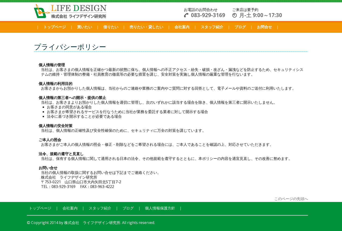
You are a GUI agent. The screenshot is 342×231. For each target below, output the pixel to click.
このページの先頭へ (291, 198)
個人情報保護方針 (160, 208)
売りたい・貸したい (146, 26)
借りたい (110, 26)
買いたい (84, 26)
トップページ (54, 26)
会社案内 (182, 26)
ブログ (240, 26)
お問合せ (264, 26)
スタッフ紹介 (212, 26)
